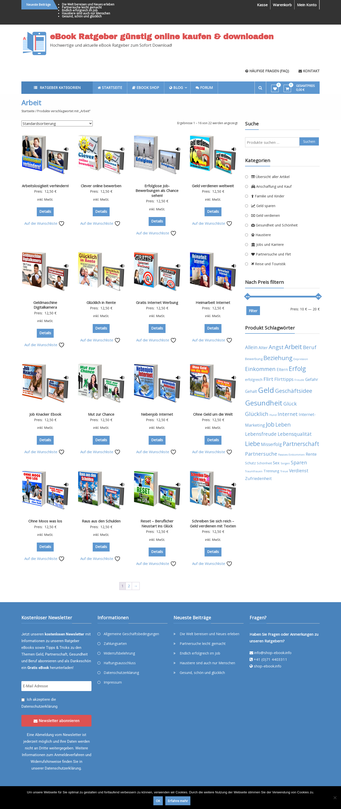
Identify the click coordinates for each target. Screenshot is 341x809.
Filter (253, 310)
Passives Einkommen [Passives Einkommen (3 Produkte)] (291, 454)
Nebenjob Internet (157, 414)
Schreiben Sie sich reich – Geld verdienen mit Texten (213, 523)
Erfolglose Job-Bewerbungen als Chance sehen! (156, 190)
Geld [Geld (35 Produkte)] (266, 390)
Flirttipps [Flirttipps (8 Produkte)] (284, 379)
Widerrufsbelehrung (119, 653)
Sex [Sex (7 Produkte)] (276, 463)
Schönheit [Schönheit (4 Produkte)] (264, 463)
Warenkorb (282, 4)
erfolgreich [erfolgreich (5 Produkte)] (253, 379)
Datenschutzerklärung (39, 706)
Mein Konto (307, 4)
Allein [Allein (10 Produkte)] (251, 347)
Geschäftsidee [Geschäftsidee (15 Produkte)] (293, 391)
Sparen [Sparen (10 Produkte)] (299, 462)
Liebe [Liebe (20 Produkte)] (252, 444)
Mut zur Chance (101, 414)
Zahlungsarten (115, 643)
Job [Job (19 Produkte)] (270, 424)
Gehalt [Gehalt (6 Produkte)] (251, 391)
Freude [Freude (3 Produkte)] (299, 380)
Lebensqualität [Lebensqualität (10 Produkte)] (295, 434)
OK (158, 801)
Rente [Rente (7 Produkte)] (311, 454)
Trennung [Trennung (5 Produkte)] (271, 471)
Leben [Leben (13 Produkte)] (283, 424)
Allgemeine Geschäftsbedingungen (131, 633)
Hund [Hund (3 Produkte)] (273, 415)
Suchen (309, 141)
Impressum (113, 682)
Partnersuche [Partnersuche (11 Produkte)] (261, 453)
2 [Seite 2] (129, 585)
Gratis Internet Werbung (157, 302)
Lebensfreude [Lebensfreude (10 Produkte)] (261, 434)
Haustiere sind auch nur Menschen (86, 13)
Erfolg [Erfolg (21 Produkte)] (297, 368)
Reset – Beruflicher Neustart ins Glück (156, 523)
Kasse (262, 4)
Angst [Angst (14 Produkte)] (276, 347)
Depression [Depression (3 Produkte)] (300, 359)
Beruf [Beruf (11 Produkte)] (309, 347)
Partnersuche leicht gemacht (82, 7)
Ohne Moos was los (45, 520)
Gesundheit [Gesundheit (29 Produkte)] (263, 402)
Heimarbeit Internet (213, 302)
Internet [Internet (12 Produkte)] (288, 413)
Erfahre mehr (178, 801)
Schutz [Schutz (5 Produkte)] (250, 463)
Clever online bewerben (101, 185)
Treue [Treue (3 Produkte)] (284, 471)
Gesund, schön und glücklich (82, 16)
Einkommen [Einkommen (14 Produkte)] (260, 368)
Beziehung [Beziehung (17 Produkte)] (277, 358)
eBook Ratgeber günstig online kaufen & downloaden (162, 37)
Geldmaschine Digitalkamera (45, 305)
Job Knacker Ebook (45, 414)
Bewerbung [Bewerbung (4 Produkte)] (253, 359)
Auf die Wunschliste (44, 223)
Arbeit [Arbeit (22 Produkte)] (293, 346)
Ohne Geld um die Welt (213, 414)
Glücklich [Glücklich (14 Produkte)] (256, 413)
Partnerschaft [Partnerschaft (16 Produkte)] (301, 444)
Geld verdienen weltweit (213, 185)
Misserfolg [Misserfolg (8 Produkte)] (271, 444)
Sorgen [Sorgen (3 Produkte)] (285, 463)
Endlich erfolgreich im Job (80, 10)
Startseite (28, 111)
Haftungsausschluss (120, 663)
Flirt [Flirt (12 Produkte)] (268, 378)
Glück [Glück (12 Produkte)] (290, 403)
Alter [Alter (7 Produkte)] (263, 347)
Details (45, 211)
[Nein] (334, 797)
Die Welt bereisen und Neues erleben (88, 4)
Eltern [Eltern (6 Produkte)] (282, 369)
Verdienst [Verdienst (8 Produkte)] (298, 471)
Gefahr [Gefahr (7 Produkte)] (311, 379)
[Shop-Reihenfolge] (57, 123)
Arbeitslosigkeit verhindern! (45, 185)
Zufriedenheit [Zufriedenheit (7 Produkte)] (258, 478)
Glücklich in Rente (101, 302)
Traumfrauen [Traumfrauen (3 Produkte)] (253, 471)
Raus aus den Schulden (101, 520)
